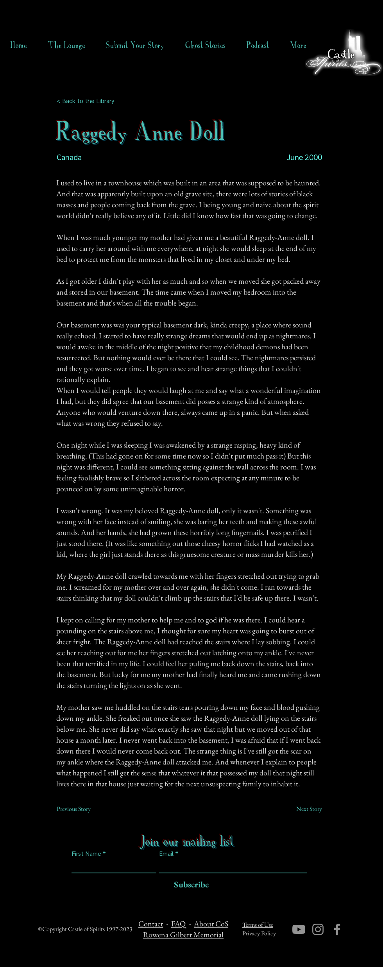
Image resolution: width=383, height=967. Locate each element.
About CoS (211, 924)
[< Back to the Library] (88, 100)
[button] (205, 45)
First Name (86, 853)
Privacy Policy (259, 933)
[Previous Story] (82, 809)
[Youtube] (298, 929)
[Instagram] (318, 929)
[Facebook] (337, 929)
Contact (150, 924)
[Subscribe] (189, 885)
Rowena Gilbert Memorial (183, 935)
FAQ (178, 924)
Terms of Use (257, 925)
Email (166, 853)
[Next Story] (302, 809)
